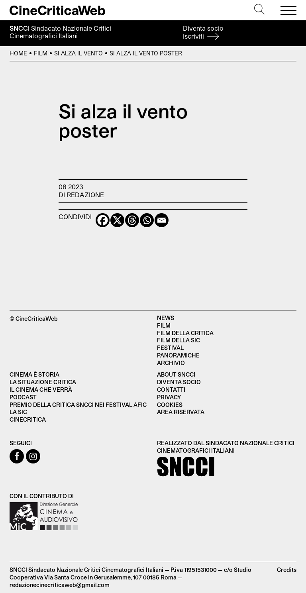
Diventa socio (203, 32)
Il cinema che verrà (41, 389)
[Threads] (132, 220)
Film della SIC (178, 340)
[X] (117, 220)
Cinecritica (28, 419)
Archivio (171, 362)
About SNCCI (176, 374)
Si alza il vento (78, 53)
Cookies (169, 404)
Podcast (23, 397)
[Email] (162, 220)
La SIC (18, 411)
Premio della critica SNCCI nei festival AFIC (78, 404)
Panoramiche (178, 355)
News (165, 317)
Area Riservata (180, 411)
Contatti (171, 389)
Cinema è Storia (34, 374)
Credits (286, 569)
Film (40, 53)
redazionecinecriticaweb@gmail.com (60, 584)
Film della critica (185, 333)
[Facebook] (103, 220)
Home (18, 53)
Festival (170, 347)
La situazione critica (43, 382)
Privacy (169, 397)
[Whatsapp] (147, 220)
